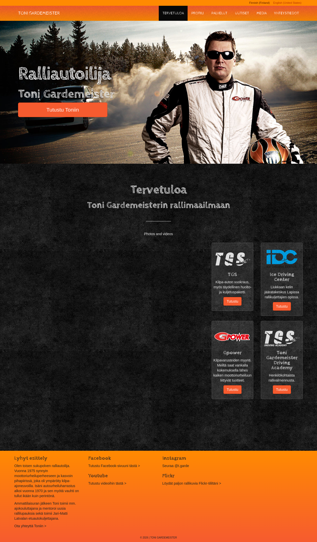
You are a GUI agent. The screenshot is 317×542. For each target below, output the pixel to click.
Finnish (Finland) (259, 2)
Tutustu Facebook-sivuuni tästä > (114, 466)
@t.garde (182, 466)
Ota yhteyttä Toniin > (30, 526)
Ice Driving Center (282, 277)
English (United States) (287, 2)
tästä (119, 483)
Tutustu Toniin (62, 110)
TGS (232, 275)
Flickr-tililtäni (208, 483)
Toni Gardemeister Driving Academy (282, 360)
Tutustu (232, 301)
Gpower (232, 353)
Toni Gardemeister (39, 13)
